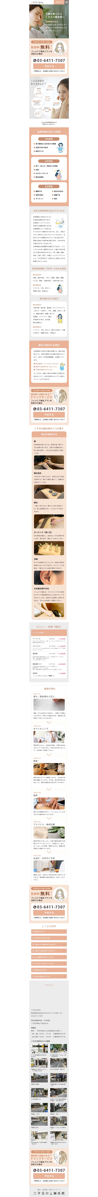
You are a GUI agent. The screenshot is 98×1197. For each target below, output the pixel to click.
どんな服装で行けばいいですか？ (44, 957)
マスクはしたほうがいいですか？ (44, 963)
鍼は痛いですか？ (40, 931)
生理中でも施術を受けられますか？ (45, 951)
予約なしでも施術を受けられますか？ (46, 944)
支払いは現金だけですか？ (42, 976)
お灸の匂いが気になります (42, 938)
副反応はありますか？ (41, 970)
